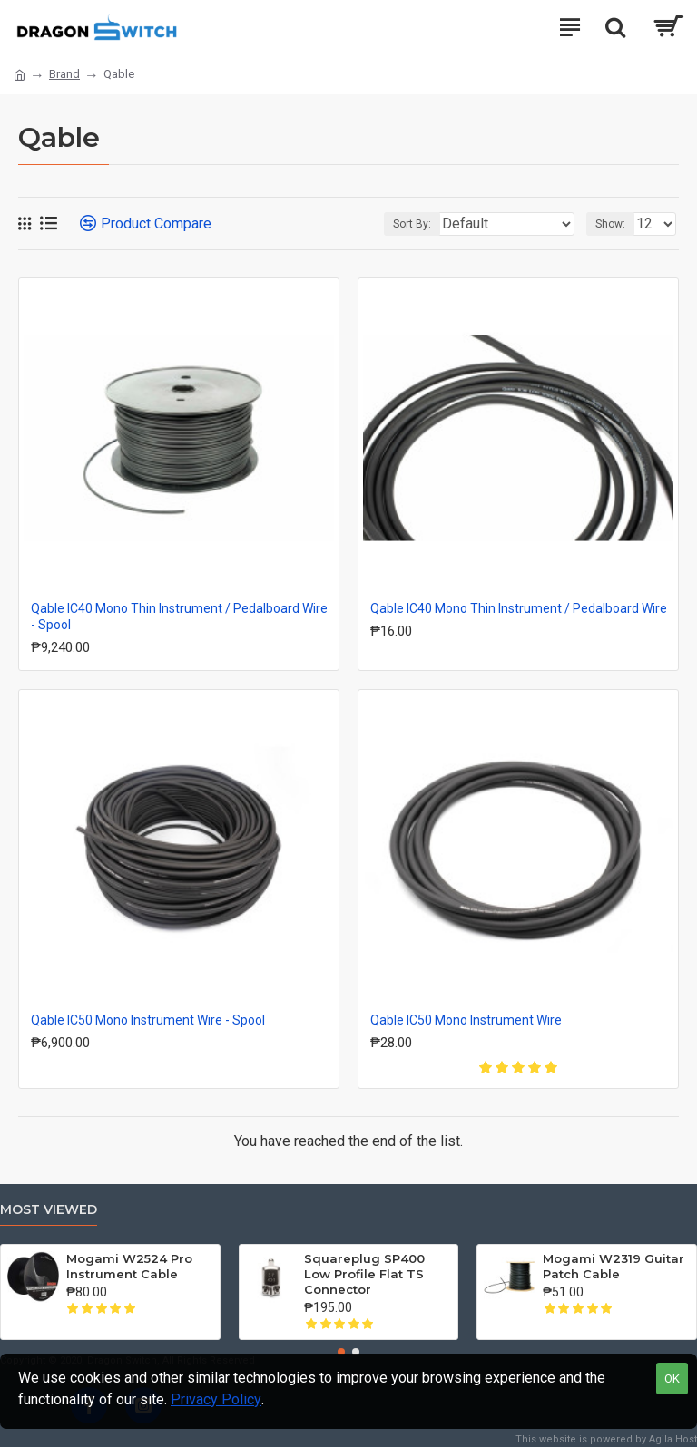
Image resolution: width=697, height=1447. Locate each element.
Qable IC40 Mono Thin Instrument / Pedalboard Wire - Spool (179, 616)
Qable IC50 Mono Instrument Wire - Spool (148, 1020)
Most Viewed (48, 1210)
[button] (341, 1351)
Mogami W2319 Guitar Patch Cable (613, 1266)
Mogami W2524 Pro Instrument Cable (129, 1266)
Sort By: (412, 224)
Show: (610, 224)
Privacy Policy (216, 1399)
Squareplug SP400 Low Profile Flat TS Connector (364, 1273)
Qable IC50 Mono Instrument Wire (466, 1020)
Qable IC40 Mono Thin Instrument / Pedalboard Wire (518, 608)
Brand (64, 74)
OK (672, 1378)
